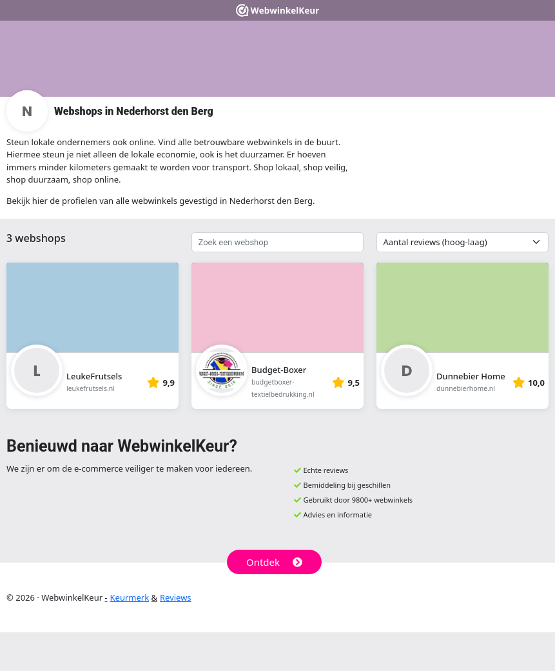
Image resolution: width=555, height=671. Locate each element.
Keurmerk (130, 597)
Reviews (175, 597)
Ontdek (274, 562)
